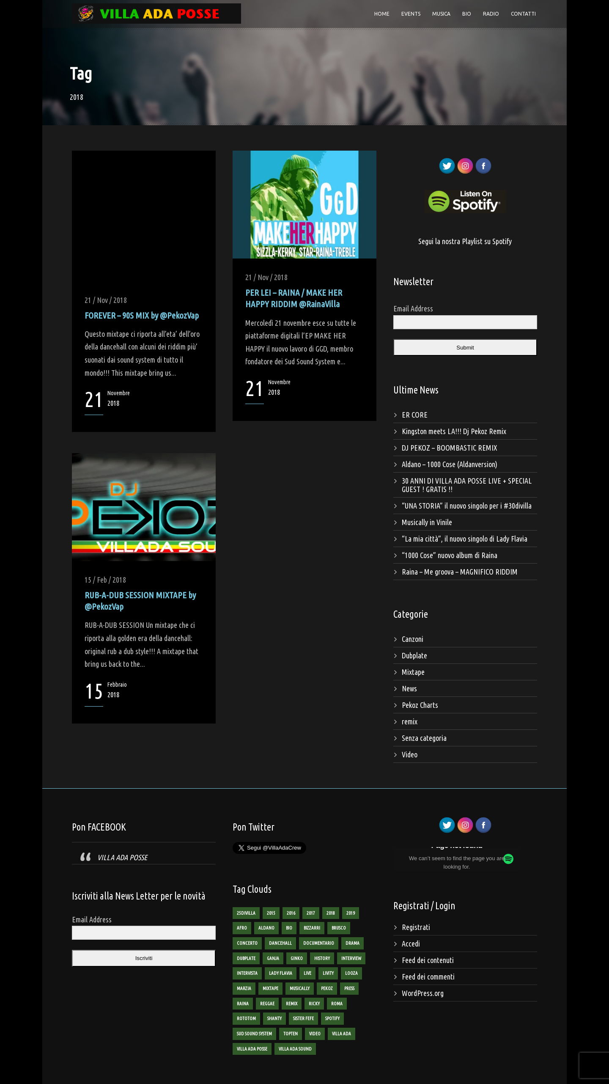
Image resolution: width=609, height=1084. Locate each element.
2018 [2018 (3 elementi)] (330, 913)
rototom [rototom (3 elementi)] (246, 1018)
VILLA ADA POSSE (122, 857)
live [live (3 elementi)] (307, 973)
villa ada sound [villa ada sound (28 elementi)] (295, 1048)
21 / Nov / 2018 (106, 300)
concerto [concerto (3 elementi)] (247, 943)
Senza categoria (424, 738)
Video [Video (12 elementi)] (315, 1033)
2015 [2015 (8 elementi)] (271, 913)
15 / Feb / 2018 (105, 579)
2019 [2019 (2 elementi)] (350, 913)
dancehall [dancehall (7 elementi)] (280, 943)
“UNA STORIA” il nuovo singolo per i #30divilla (467, 505)
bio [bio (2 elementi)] (289, 927)
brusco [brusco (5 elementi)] (339, 927)
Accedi (411, 943)
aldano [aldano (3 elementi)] (266, 927)
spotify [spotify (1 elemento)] (332, 1018)
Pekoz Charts (420, 705)
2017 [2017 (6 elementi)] (311, 913)
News (409, 688)
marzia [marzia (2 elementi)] (244, 988)
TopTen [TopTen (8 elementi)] (290, 1033)
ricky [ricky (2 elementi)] (314, 1003)
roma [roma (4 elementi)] (337, 1003)
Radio (491, 14)
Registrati (416, 927)
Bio (466, 14)
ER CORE (415, 414)
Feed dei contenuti (428, 960)
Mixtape (413, 672)
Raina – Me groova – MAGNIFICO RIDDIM (460, 571)
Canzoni (412, 639)
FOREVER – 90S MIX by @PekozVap (142, 315)
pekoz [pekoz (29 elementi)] (327, 988)
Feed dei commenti (428, 976)
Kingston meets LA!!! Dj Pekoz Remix (454, 431)
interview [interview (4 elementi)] (351, 958)
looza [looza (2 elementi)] (351, 973)
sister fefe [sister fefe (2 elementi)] (303, 1018)
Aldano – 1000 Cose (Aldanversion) (449, 464)
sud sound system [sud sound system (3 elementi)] (254, 1033)
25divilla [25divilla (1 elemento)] (246, 913)
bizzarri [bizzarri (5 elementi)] (312, 927)
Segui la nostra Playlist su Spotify (465, 241)
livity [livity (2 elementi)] (328, 973)
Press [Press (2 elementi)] (349, 988)
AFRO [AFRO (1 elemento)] (242, 927)
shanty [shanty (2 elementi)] (274, 1018)
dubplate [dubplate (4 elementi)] (246, 958)
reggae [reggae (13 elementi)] (267, 1003)
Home (382, 14)
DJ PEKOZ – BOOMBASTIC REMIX (449, 447)
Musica (441, 14)
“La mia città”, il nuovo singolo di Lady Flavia (464, 538)
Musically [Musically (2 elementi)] (300, 988)
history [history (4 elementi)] (322, 958)
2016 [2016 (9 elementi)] (291, 913)
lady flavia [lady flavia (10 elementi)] (280, 973)
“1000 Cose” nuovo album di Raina (449, 555)
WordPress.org (423, 993)
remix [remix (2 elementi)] (291, 1003)
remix (409, 721)
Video (409, 754)
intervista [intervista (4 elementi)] (247, 973)
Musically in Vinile (427, 522)
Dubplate (414, 655)
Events (410, 14)
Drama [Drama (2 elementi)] (352, 943)
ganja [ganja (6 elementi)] (273, 958)
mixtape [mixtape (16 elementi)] (270, 988)
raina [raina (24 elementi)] (243, 1003)
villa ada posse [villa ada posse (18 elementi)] (252, 1048)
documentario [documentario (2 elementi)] (318, 943)
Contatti (523, 14)
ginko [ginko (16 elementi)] (297, 958)
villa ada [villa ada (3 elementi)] (341, 1033)
